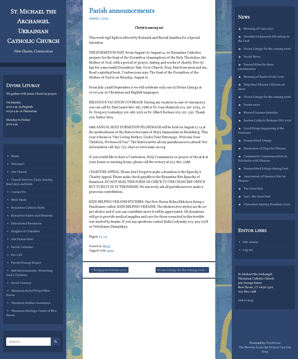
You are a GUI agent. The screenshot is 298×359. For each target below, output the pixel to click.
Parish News (252, 57)
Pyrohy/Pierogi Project (26, 263)
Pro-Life (16, 255)
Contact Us (18, 192)
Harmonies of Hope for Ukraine (265, 149)
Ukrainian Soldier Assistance (30, 303)
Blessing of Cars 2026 (258, 29)
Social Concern (21, 283)
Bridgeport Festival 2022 (110, 270)
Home (15, 156)
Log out (248, 250)
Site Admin (250, 242)
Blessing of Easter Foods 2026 (264, 77)
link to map (246, 300)
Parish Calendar (22, 247)
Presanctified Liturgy (258, 141)
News (106, 246)
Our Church (19, 172)
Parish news (252, 105)
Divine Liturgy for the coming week (180, 270)
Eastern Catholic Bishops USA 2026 (267, 121)
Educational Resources (26, 224)
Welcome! (17, 164)
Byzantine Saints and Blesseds (32, 216)
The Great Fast (253, 189)
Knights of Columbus (25, 231)
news (110, 251)
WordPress (273, 343)
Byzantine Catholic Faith (27, 208)
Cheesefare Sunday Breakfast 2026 (267, 205)
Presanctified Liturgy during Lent (266, 169)
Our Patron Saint (22, 239)
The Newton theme (251, 347)
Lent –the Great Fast (257, 197)
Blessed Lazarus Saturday (261, 113)
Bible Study (19, 200)
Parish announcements (121, 10)
